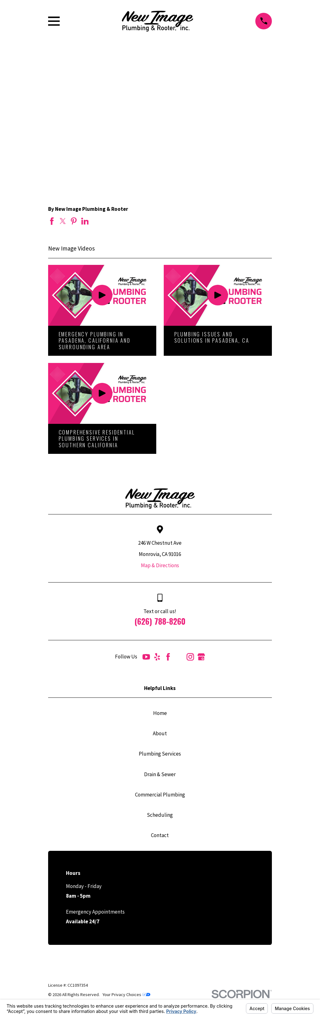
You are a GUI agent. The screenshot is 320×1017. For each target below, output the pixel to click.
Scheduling (160, 814)
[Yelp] (157, 657)
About (160, 733)
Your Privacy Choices (126, 994)
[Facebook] (168, 657)
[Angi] (179, 657)
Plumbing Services (160, 753)
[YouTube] (146, 657)
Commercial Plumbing (160, 794)
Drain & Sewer (160, 774)
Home (160, 713)
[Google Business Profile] (201, 657)
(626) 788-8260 (160, 621)
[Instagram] (190, 657)
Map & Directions (160, 565)
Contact (160, 835)
